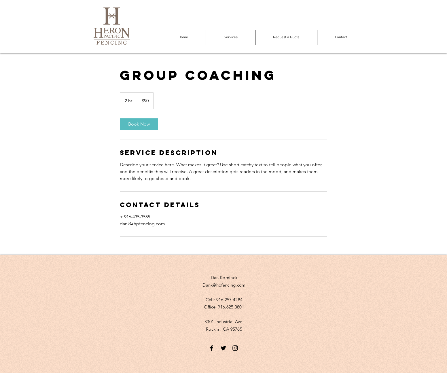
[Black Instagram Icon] (235, 348)
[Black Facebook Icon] (211, 348)
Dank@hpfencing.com (223, 285)
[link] (139, 124)
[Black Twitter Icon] (223, 348)
